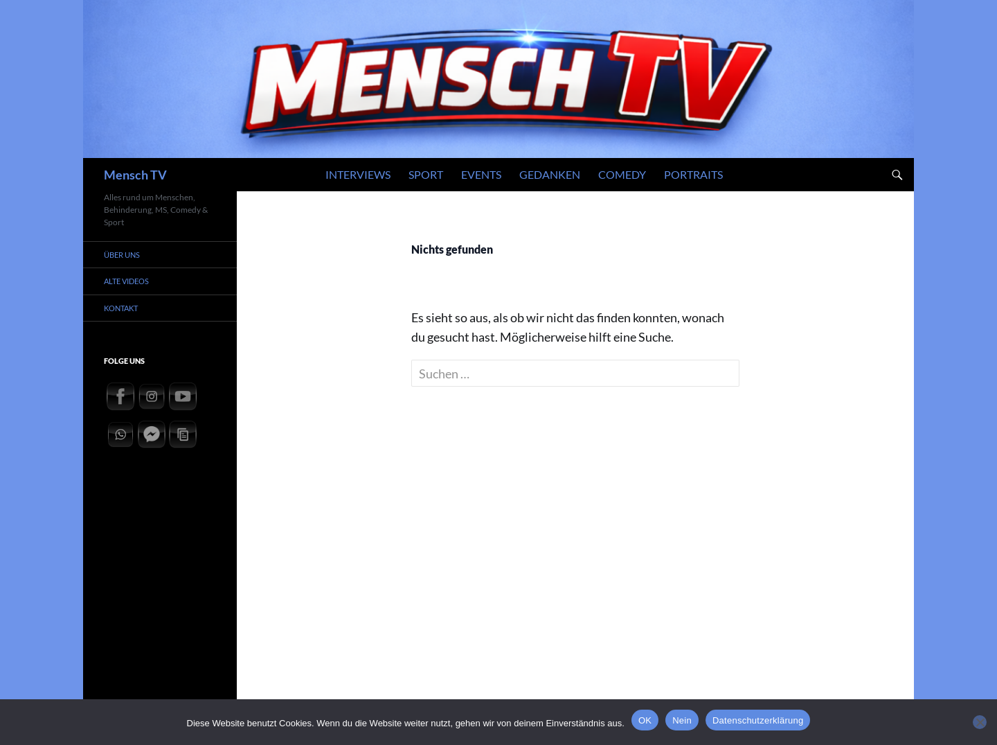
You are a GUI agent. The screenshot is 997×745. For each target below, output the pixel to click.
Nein (682, 720)
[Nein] (980, 722)
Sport (425, 174)
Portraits (693, 174)
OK (645, 720)
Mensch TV (135, 174)
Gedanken (549, 174)
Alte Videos (126, 281)
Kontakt (121, 308)
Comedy (622, 174)
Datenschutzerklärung (757, 720)
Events (481, 174)
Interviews (357, 174)
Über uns (122, 254)
